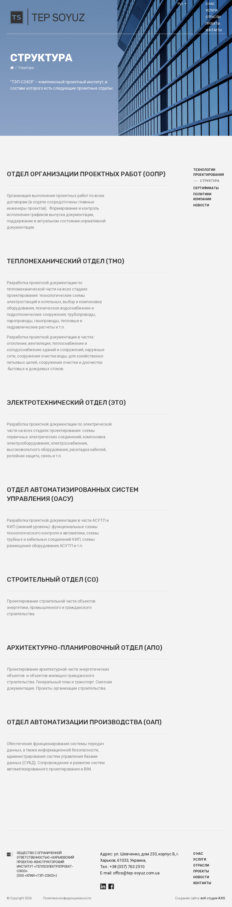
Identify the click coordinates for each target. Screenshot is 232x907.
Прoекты (213, 24)
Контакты (214, 30)
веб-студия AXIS (213, 898)
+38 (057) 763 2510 (127, 866)
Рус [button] (181, 4)
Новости (201, 877)
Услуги (212, 10)
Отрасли (213, 17)
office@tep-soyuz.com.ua (136, 873)
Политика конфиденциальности (67, 898)
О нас (210, 4)
